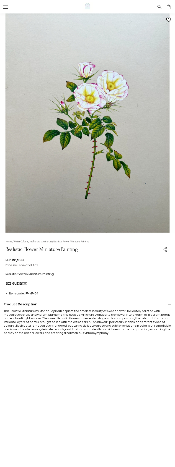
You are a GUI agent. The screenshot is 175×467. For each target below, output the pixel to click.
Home (8, 241)
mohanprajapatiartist (41, 241)
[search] (159, 7)
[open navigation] (5, 6)
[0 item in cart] (168, 7)
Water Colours (20, 241)
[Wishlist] (168, 20)
